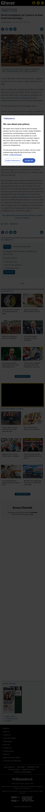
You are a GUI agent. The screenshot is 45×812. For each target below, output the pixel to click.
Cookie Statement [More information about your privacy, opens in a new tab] (15, 155)
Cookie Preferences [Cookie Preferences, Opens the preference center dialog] (12, 160)
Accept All (29, 160)
